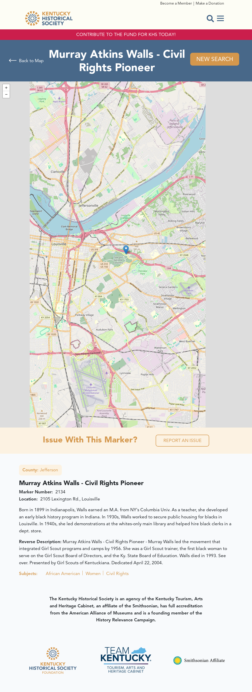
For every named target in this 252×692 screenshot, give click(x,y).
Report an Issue (182, 441)
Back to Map (31, 61)
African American (63, 574)
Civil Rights (117, 574)
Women (93, 574)
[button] (126, 250)
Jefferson (40, 470)
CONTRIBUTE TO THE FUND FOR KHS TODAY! (126, 34)
